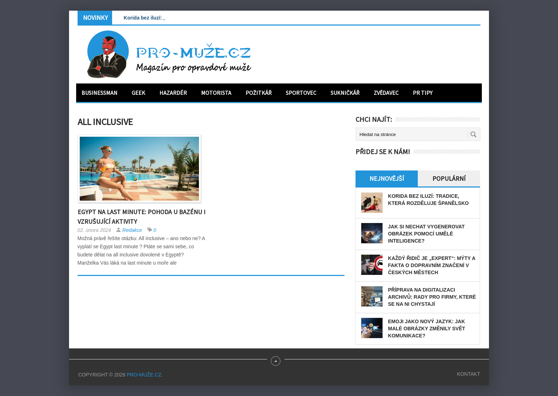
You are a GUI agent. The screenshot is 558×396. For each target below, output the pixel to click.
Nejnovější (386, 178)
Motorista (216, 92)
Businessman (99, 92)
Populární (448, 178)
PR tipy (422, 92)
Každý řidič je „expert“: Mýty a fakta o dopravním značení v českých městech (431, 265)
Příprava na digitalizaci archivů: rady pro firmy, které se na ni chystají (432, 297)
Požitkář (259, 92)
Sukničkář (345, 92)
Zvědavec (386, 92)
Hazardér (173, 92)
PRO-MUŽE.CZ (144, 375)
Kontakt (468, 374)
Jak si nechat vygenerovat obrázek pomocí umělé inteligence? (426, 234)
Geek (138, 92)
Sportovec (301, 92)
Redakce (132, 230)
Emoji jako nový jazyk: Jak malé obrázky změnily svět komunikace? (426, 328)
